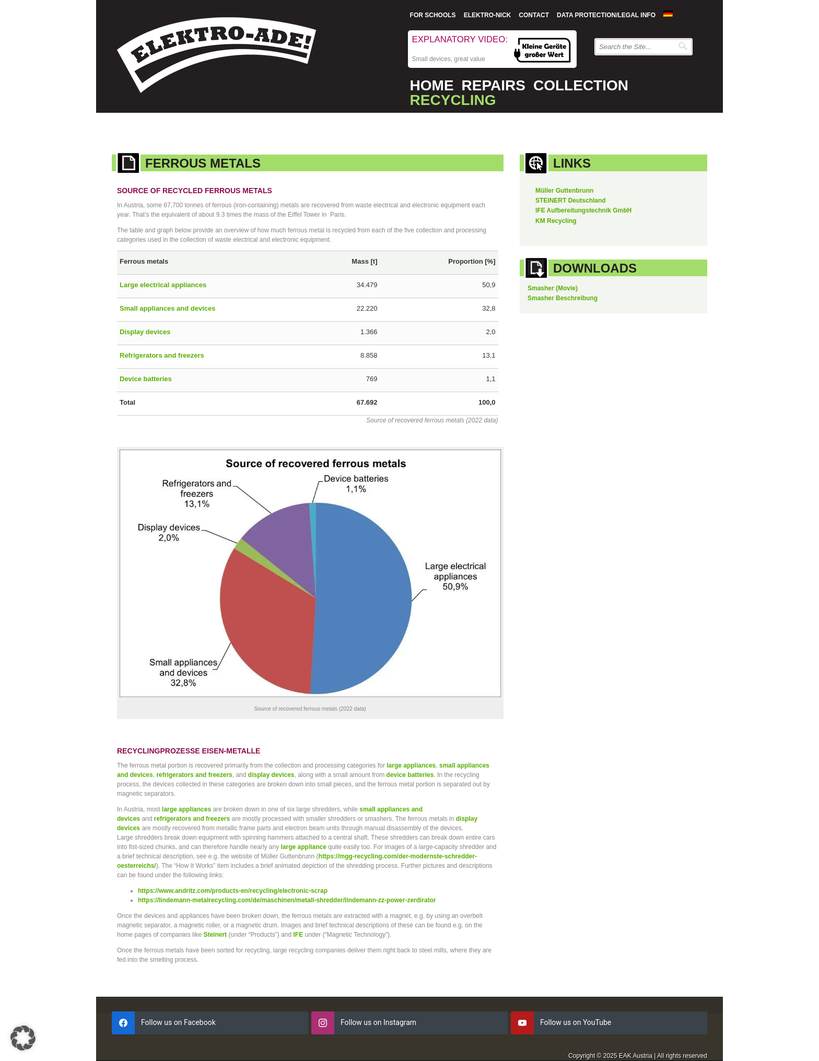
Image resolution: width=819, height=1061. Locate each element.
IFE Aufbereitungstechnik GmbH (583, 210)
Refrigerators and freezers (162, 355)
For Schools (433, 15)
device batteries (410, 775)
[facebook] (210, 1022)
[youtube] (609, 1022)
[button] (23, 1038)
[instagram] (409, 1022)
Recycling (453, 100)
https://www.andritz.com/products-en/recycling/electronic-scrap (232, 890)
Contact (534, 15)
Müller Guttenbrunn (564, 190)
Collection (580, 85)
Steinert (215, 934)
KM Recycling (556, 221)
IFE (298, 934)
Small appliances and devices (168, 308)
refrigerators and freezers (194, 775)
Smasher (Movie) (553, 288)
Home (432, 85)
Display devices (145, 332)
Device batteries (146, 379)
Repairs (493, 85)
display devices (271, 775)
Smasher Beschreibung (563, 298)
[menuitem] (668, 13)
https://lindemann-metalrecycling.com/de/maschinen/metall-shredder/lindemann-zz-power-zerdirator (287, 900)
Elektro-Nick (487, 15)
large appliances (411, 765)
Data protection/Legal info (606, 15)
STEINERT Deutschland (570, 200)
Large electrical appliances (163, 285)
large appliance (303, 847)
